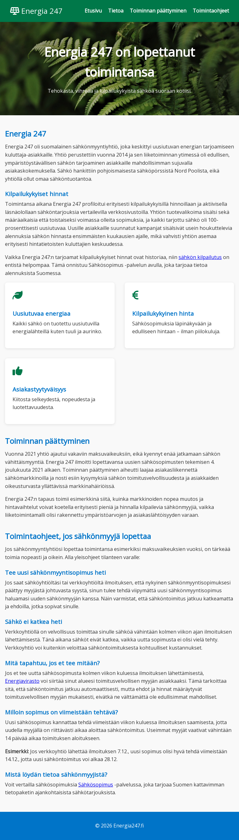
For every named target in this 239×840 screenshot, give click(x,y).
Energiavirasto (22, 680)
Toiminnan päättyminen (158, 10)
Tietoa (115, 10)
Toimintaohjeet (211, 10)
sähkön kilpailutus (200, 257)
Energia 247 (36, 11)
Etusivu (93, 10)
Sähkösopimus (95, 784)
